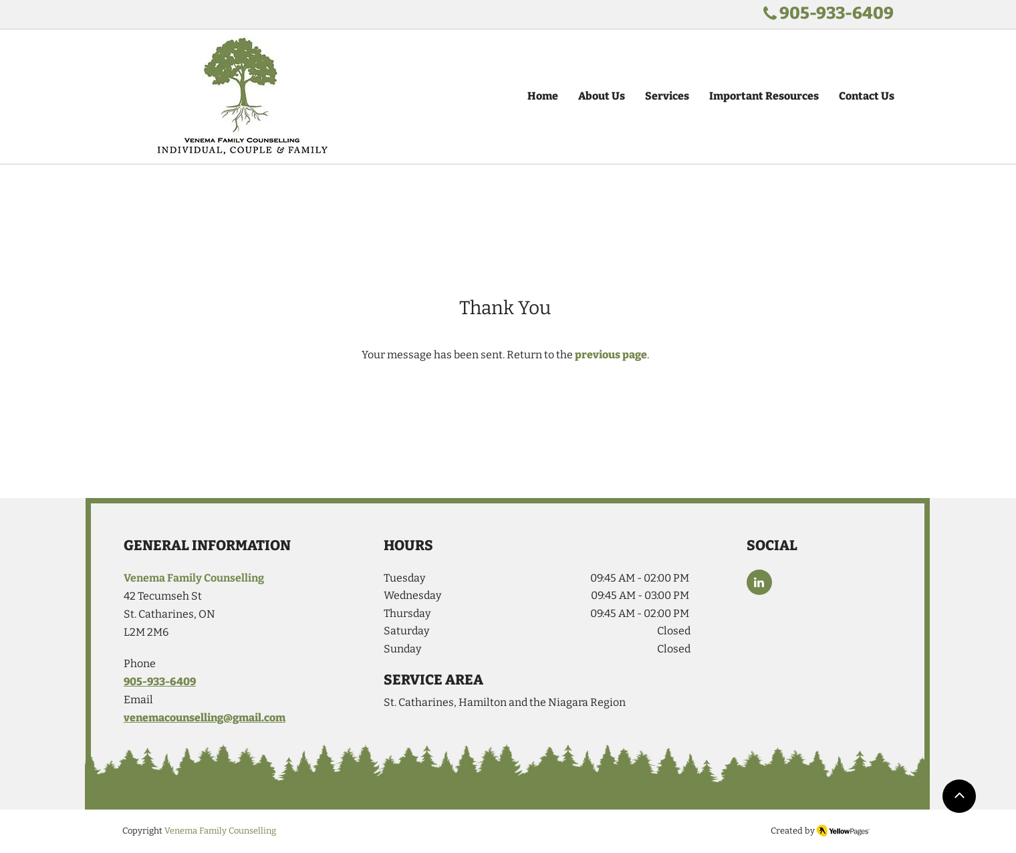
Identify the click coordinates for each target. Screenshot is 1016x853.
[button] (667, 96)
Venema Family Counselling (220, 831)
